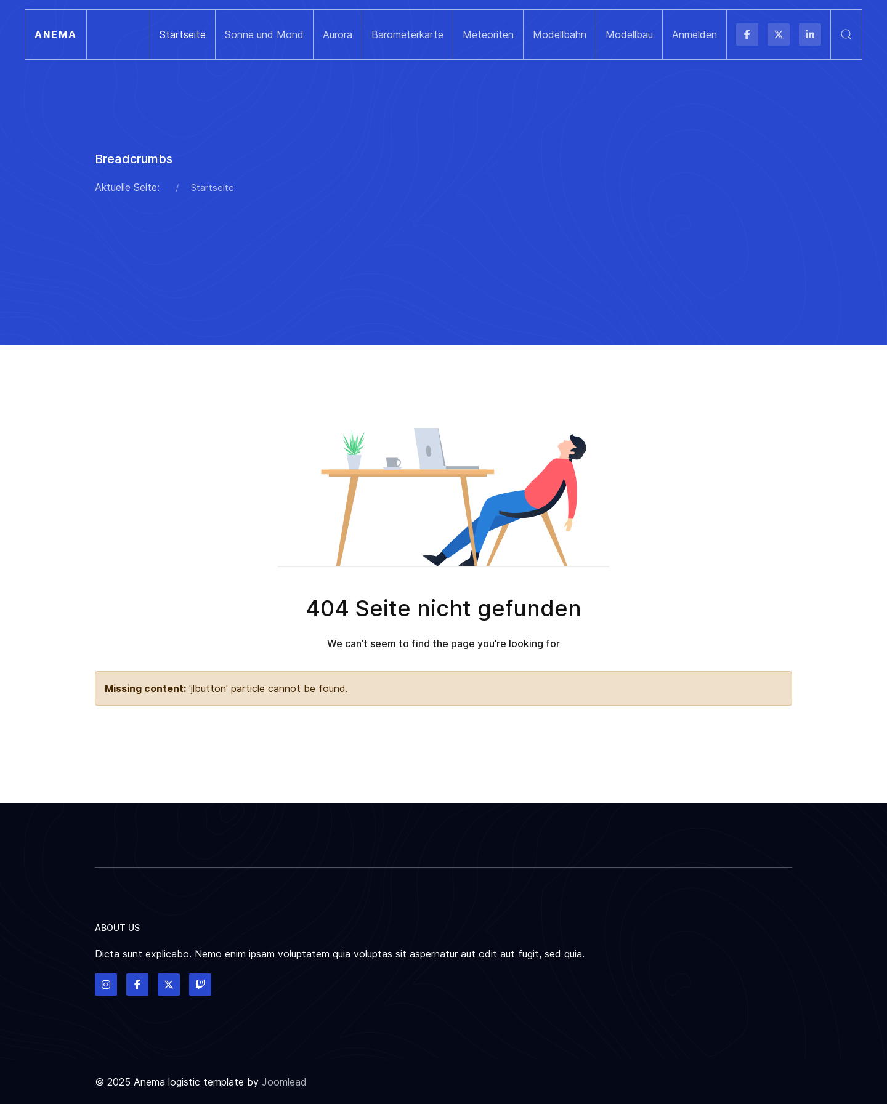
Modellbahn (559, 34)
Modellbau (629, 34)
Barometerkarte (407, 34)
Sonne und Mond (264, 34)
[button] (846, 34)
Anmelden (694, 34)
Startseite (183, 34)
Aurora (337, 34)
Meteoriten (488, 34)
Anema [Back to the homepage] (55, 34)
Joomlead (284, 1082)
